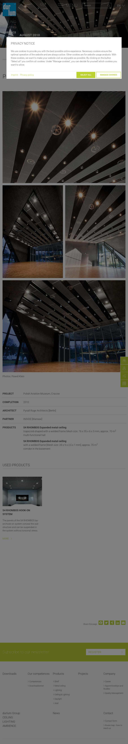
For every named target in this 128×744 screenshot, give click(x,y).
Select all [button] (86, 75)
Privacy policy (27, 75)
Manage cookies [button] (108, 75)
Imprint (14, 75)
